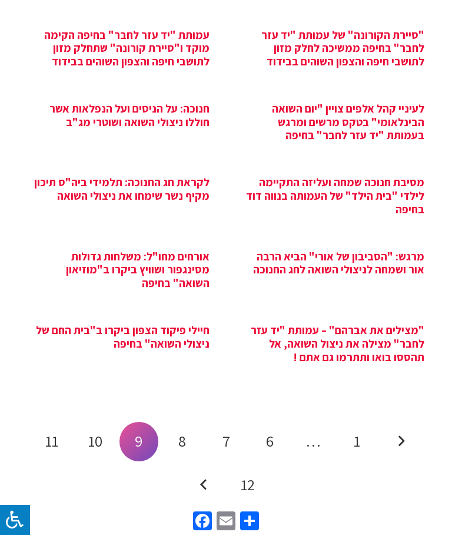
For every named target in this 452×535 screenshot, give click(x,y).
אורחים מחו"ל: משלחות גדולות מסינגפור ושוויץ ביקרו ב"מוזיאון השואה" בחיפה (138, 269)
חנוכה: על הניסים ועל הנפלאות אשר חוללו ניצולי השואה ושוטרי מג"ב (129, 115)
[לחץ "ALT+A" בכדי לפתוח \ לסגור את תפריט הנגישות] (15, 520)
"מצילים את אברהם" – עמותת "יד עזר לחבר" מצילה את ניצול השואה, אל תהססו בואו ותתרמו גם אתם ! (337, 343)
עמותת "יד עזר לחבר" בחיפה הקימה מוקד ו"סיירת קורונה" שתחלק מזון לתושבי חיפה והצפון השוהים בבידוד (127, 48)
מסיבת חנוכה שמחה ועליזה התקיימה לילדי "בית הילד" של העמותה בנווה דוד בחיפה (335, 195)
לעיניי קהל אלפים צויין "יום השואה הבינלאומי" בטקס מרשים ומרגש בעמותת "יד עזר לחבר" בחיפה (348, 122)
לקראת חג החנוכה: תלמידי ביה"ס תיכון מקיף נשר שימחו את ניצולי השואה (122, 189)
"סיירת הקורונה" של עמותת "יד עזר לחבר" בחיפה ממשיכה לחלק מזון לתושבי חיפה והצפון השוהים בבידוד (342, 48)
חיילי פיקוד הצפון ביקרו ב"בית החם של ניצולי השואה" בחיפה (123, 337)
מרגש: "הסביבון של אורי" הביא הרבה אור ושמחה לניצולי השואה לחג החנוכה (338, 263)
